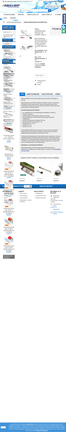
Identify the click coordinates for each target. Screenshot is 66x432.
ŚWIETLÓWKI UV (47, 14)
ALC (6, 141)
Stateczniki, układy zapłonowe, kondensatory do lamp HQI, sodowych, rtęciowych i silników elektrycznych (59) (8, 75)
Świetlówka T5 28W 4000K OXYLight (8, 169)
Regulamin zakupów (9, 406)
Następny (20, 56)
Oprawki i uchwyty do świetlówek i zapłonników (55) (7, 85)
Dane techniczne (33, 94)
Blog (5, 18)
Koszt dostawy (23, 408)
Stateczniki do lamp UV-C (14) (7, 67)
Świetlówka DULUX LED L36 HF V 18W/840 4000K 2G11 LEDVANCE (9, 283)
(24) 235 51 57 (21, 1)
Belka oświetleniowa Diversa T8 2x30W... (9, 387)
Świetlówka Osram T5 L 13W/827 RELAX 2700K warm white (8, 247)
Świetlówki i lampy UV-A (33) (8, 40)
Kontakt (13, 18)
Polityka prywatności (41, 410)
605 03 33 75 (28, 1)
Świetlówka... (23, 178)
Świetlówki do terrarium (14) (6, 50)
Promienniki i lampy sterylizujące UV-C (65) (8, 36)
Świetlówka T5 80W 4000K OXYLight (8, 230)
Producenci (7, 134)
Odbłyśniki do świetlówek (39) (7, 98)
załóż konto (60, 1)
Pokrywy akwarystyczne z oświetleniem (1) (7, 108)
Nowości (21, 14)
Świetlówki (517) (7, 32)
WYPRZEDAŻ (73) (7, 129)
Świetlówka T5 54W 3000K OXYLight (8, 215)
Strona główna (9, 14)
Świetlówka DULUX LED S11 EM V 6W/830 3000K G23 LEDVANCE (8, 339)
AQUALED (7, 147)
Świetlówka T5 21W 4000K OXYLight (8, 184)
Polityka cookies (8, 412)
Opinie (57, 94)
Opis (22, 94)
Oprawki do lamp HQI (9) (7, 94)
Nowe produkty (8, 156)
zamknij (3, 427)
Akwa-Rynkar (8, 139)
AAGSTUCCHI (8, 136)
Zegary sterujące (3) (7, 120)
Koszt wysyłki (47, 94)
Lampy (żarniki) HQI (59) (7, 58)
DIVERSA (42, 64)
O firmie (6, 408)
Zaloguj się (51, 1)
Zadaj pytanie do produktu (41, 81)
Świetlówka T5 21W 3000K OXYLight (8, 199)
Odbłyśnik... (56, 178)
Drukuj (38, 84)
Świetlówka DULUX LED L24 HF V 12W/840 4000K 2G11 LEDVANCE (9, 302)
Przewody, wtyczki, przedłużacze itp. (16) (8, 125)
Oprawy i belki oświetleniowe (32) (8, 103)
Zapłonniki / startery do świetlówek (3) (7, 90)
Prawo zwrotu (23, 406)
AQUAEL (7, 144)
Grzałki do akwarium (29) (6, 116)
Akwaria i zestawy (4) (7, 112)
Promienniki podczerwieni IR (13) (7, 46)
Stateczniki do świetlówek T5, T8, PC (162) (7, 63)
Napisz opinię (39, 75)
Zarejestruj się (39, 406)
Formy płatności (24, 410)
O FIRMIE (58, 14)
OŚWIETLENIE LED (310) (7, 54)
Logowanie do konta (41, 408)
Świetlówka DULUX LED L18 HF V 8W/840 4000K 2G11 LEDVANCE (9, 321)
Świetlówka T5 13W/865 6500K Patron (8, 265)
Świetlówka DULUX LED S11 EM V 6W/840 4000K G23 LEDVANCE (8, 358)
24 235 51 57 (54, 420)
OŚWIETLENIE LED (33, 14)
